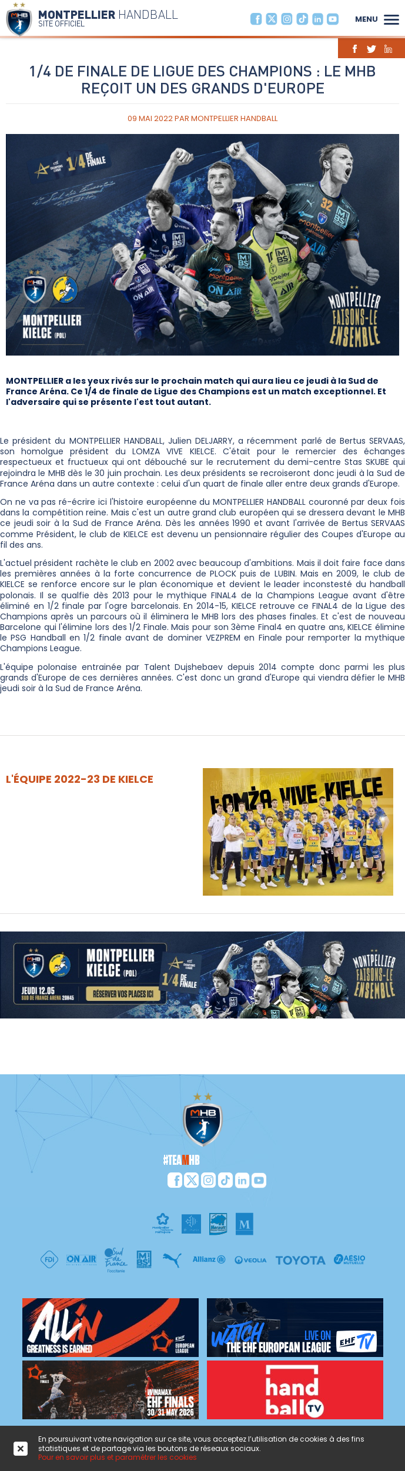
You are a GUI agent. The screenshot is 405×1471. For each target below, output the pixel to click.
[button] (391, 18)
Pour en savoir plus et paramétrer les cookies (117, 1457)
